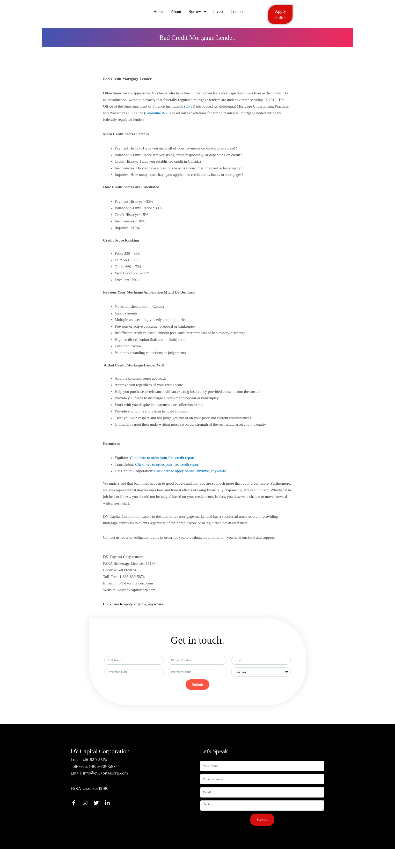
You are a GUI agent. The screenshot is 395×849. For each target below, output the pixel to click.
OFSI (189, 106)
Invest (219, 13)
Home (157, 13)
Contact (238, 13)
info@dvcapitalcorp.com (105, 773)
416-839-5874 (95, 759)
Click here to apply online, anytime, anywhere (190, 471)
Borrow (197, 13)
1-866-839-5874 (103, 766)
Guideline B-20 (157, 113)
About (175, 13)
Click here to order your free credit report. (163, 458)
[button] (197, 14)
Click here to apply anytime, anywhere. (133, 604)
